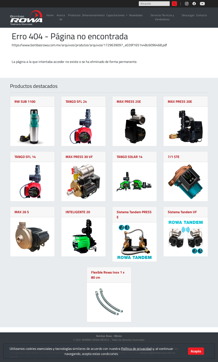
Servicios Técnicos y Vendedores (162, 17)
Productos (74, 15)
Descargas (188, 15)
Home (50, 15)
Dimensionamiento (93, 15)
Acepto (196, 351)
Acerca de (61, 17)
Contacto (201, 15)
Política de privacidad (136, 348)
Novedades (136, 15)
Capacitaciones (115, 15)
